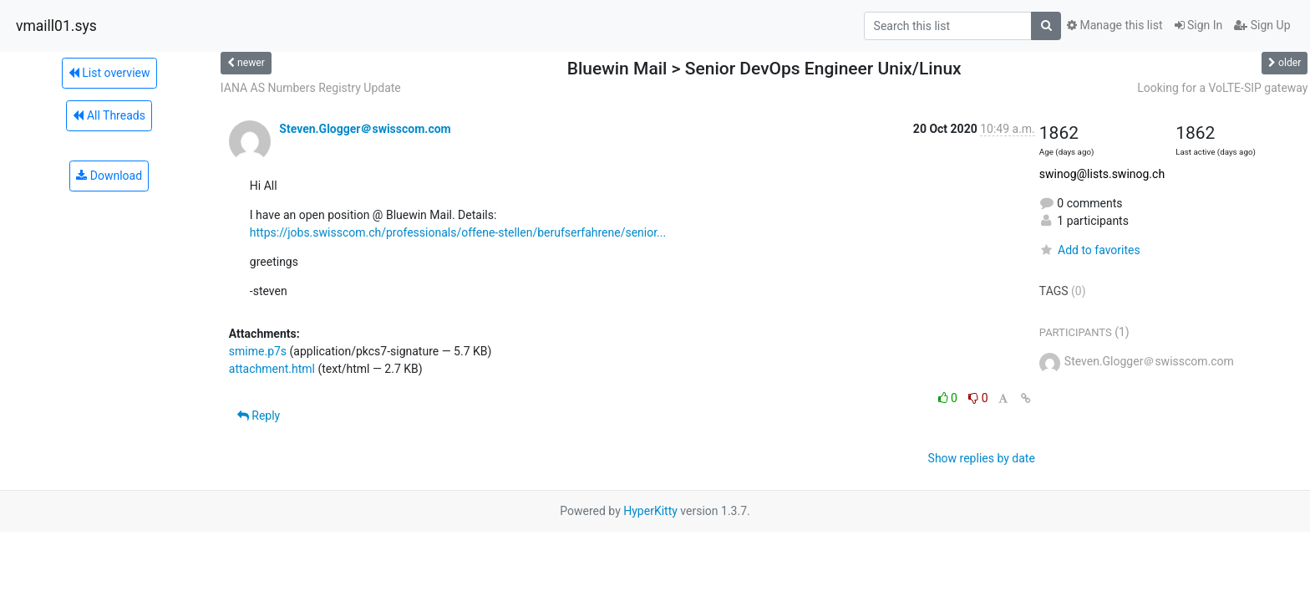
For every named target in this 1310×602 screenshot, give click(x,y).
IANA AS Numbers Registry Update (311, 87)
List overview (109, 72)
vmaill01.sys (56, 26)
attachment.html (272, 368)
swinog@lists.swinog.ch (1102, 174)
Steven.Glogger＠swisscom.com (364, 128)
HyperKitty (650, 511)
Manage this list (1114, 25)
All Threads (109, 115)
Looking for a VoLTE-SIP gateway (1222, 87)
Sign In (1199, 25)
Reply (258, 415)
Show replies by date (981, 458)
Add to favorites (1089, 250)
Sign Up (1262, 25)
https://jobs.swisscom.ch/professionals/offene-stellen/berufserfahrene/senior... (458, 232)
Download (109, 175)
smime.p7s (258, 351)
